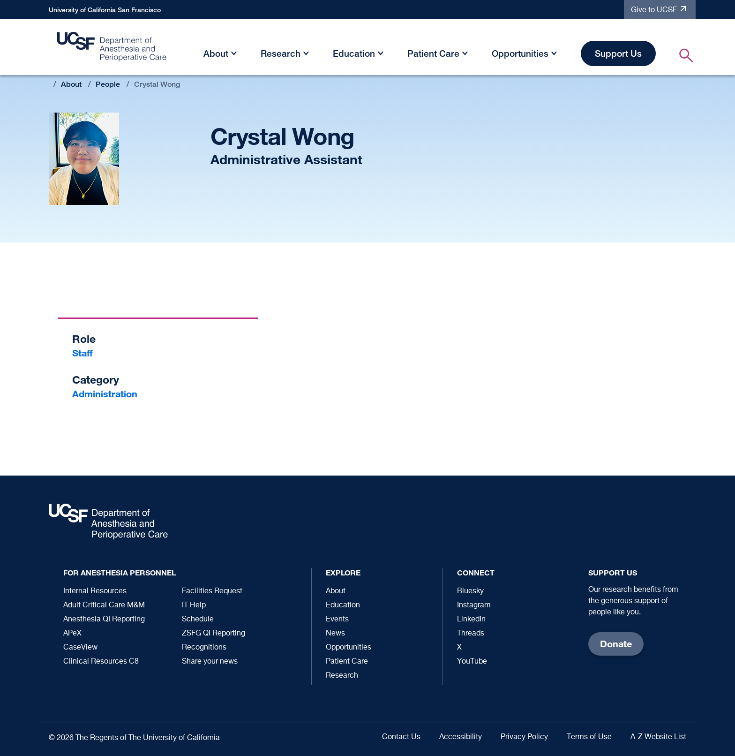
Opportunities (520, 53)
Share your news (210, 661)
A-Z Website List (658, 737)
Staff (82, 353)
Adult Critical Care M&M (104, 605)
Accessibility (460, 737)
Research (280, 53)
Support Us (618, 53)
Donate (616, 644)
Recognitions (204, 647)
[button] (234, 55)
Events (337, 619)
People (108, 84)
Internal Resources (95, 591)
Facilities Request (212, 591)
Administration (104, 394)
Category (95, 380)
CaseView (80, 647)
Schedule (198, 619)
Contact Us (401, 737)
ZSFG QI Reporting (213, 633)
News (335, 633)
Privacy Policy (524, 737)
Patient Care (433, 53)
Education (354, 53)
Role (84, 339)
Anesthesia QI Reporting (104, 619)
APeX (72, 633)
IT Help (194, 605)
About (215, 53)
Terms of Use (589, 737)
